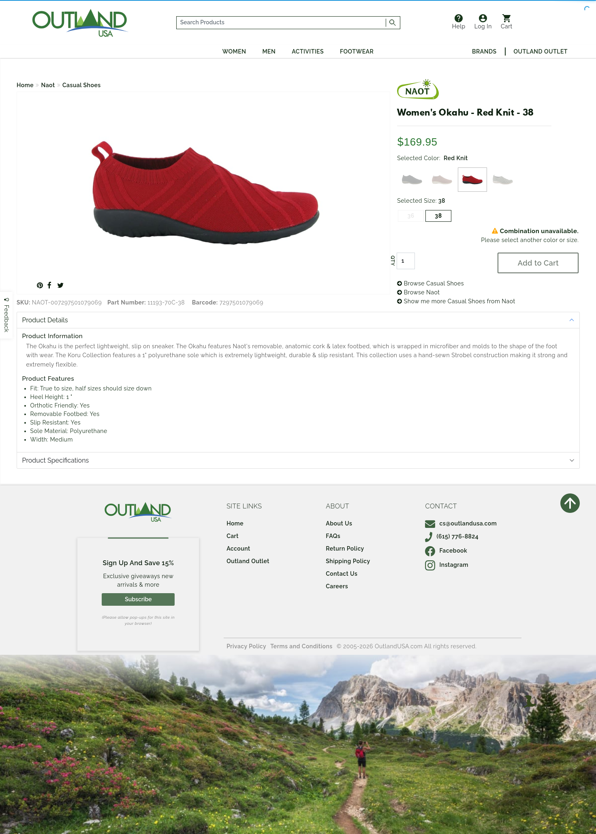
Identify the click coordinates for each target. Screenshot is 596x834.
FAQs (333, 536)
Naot (48, 85)
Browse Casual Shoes (430, 283)
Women (234, 51)
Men (269, 51)
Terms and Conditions (301, 646)
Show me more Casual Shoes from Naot (456, 301)
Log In (483, 22)
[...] (281, 22)
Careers (337, 586)
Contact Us (341, 573)
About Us (339, 523)
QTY (392, 260)
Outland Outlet (541, 51)
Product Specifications (55, 460)
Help (459, 22)
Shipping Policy (348, 561)
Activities (308, 51)
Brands (484, 51)
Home (25, 85)
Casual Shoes (81, 85)
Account (238, 548)
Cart (507, 22)
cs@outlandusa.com (461, 523)
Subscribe (138, 599)
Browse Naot (418, 292)
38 (438, 215)
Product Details (45, 320)
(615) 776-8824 (452, 536)
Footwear (357, 51)
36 (410, 215)
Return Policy (345, 548)
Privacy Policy (246, 646)
